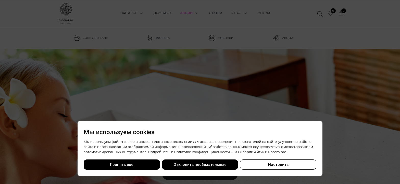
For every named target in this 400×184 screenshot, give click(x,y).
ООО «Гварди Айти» (247, 152)
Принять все (121, 164)
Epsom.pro (277, 152)
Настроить (278, 164)
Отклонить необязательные (200, 164)
